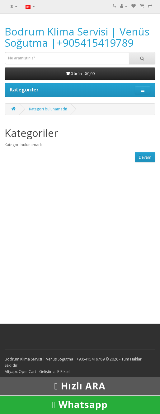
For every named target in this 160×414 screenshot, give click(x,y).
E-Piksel (63, 371)
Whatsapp (80, 404)
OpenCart (27, 371)
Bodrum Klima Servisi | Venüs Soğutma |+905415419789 (77, 37)
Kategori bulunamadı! (48, 109)
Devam (145, 157)
